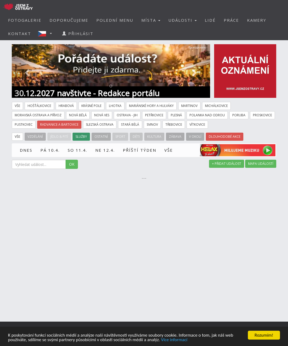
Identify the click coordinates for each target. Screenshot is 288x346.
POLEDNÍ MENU (114, 20)
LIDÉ (210, 20)
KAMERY (256, 20)
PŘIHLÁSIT (77, 33)
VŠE (168, 150)
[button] (46, 33)
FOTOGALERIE (24, 20)
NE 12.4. (105, 150)
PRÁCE (231, 20)
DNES (26, 150)
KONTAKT (19, 33)
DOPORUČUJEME (69, 20)
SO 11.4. (77, 150)
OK (71, 164)
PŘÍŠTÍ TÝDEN (139, 150)
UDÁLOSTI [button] (182, 20)
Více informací (174, 340)
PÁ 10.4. (50, 150)
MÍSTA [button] (150, 20)
